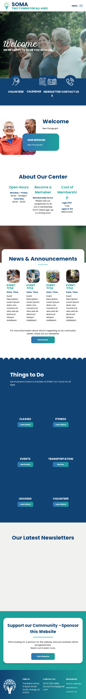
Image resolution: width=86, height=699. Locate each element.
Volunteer (16, 92)
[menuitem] (76, 684)
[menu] (81, 6)
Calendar (34, 91)
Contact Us (70, 92)
